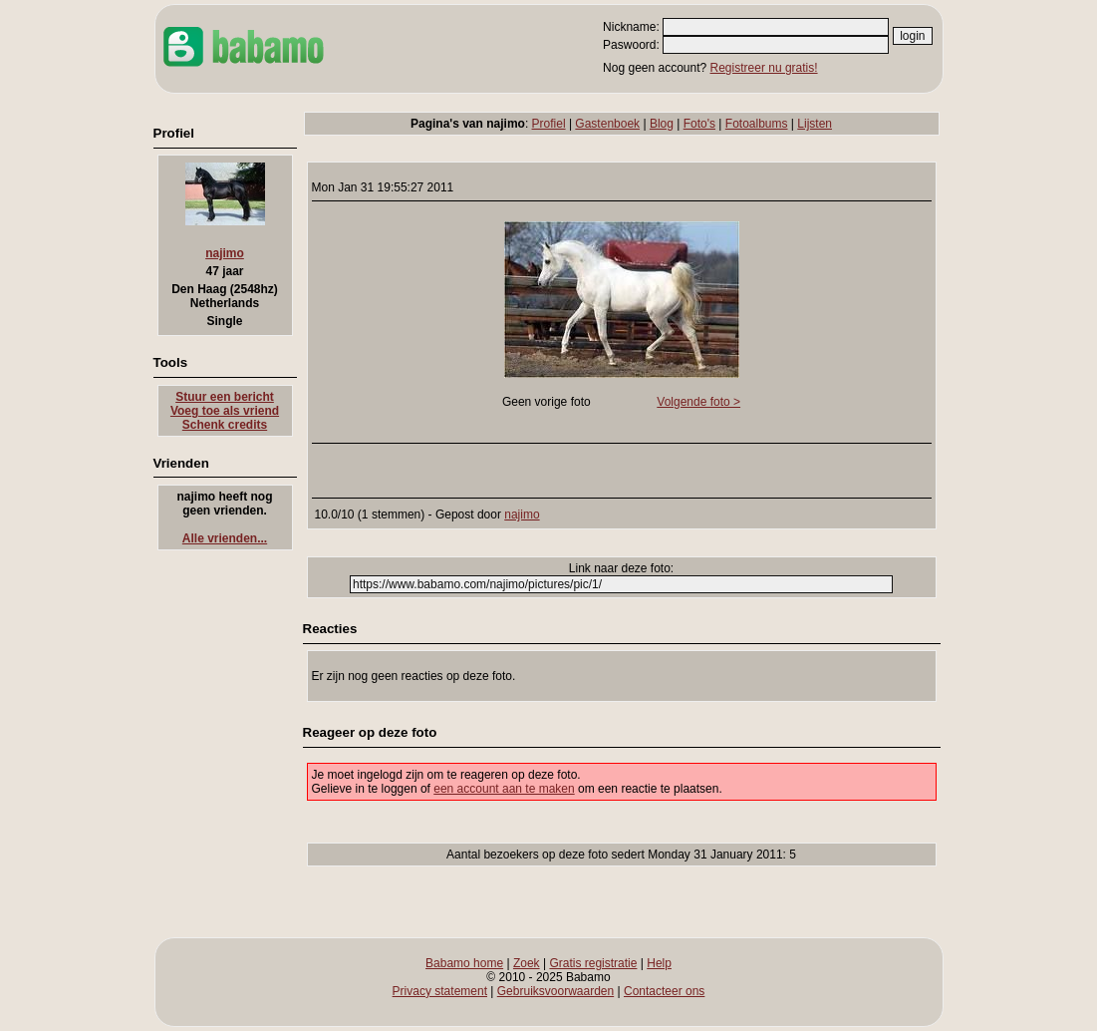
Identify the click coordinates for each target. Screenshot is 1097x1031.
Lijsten (814, 124)
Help (659, 963)
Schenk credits (224, 425)
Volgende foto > (698, 402)
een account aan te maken (503, 789)
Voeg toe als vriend (224, 411)
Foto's (699, 124)
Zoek (526, 963)
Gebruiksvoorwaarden (555, 991)
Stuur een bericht (224, 397)
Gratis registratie (593, 963)
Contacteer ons (664, 991)
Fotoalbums (756, 124)
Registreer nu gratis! (764, 68)
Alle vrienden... (224, 538)
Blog (662, 124)
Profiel (549, 124)
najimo (224, 253)
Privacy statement (440, 991)
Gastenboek (607, 124)
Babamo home (464, 963)
